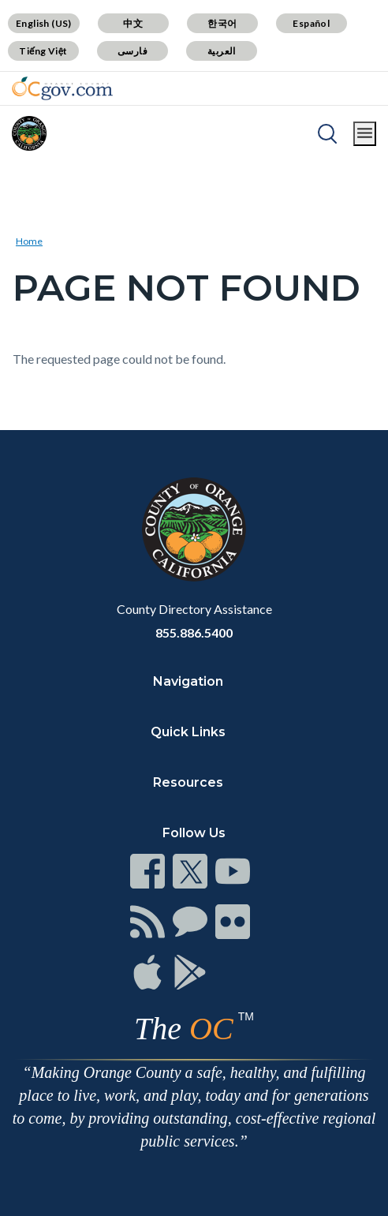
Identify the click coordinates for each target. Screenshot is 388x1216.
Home (29, 241)
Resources (188, 782)
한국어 (222, 23)
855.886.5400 (194, 632)
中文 (133, 23)
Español (311, 23)
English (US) (44, 23)
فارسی (132, 51)
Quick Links (188, 731)
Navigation (188, 681)
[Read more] (62, 88)
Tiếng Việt (43, 51)
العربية (221, 51)
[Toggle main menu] (364, 134)
